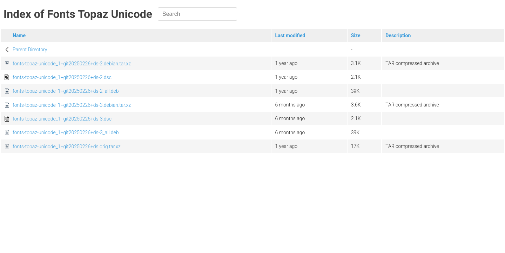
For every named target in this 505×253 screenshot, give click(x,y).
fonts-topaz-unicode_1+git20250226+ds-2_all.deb (66, 91)
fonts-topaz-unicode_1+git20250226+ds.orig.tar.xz (67, 146)
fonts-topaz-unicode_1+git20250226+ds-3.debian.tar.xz (72, 105)
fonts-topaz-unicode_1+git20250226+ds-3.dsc (62, 119)
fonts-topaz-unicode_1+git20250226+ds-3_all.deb (66, 132)
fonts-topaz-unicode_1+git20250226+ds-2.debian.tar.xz (72, 63)
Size (356, 35)
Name (19, 35)
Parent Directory (30, 49)
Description (398, 35)
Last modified (290, 35)
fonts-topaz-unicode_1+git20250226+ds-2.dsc (62, 77)
